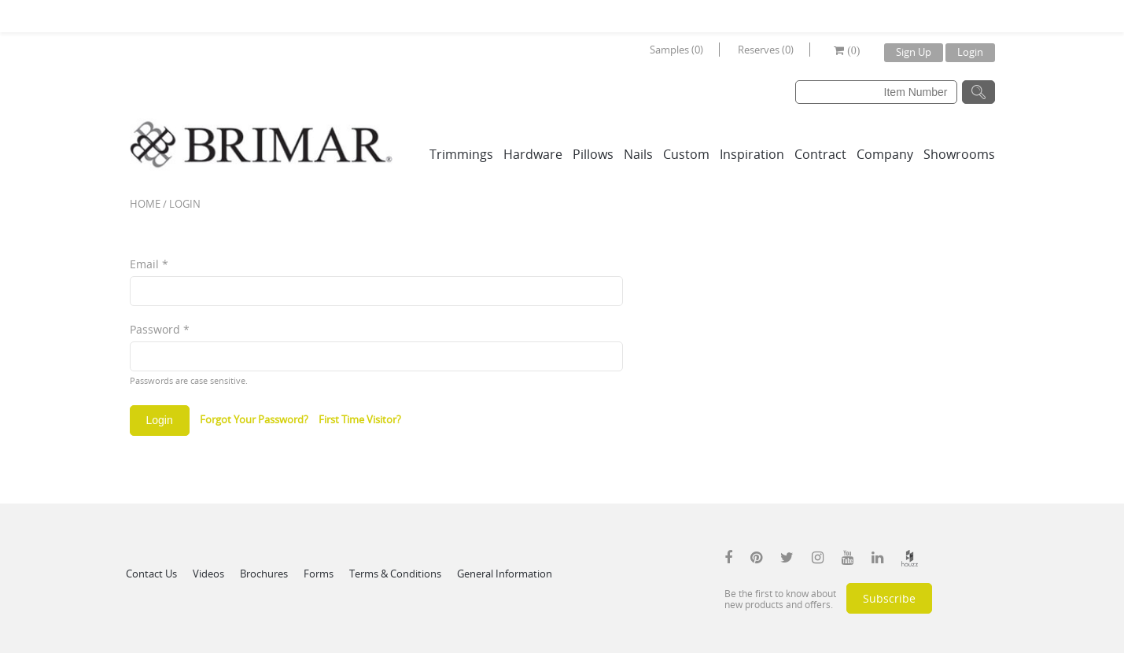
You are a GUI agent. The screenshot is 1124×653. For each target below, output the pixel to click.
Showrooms (959, 154)
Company (885, 154)
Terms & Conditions (395, 573)
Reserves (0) (766, 49)
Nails (638, 154)
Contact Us (151, 573)
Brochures (264, 573)
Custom (686, 154)
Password (160, 329)
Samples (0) (676, 49)
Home (145, 204)
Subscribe (889, 598)
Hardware (532, 154)
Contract (820, 154)
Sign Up (913, 52)
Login (970, 52)
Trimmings (461, 154)
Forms (319, 573)
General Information (504, 573)
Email (149, 263)
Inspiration (752, 154)
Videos (208, 573)
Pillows (593, 154)
